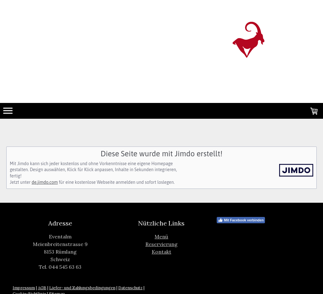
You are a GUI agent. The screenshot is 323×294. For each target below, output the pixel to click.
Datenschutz (130, 288)
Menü (161, 236)
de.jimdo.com (45, 182)
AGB (42, 288)
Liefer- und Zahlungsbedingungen (82, 288)
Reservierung (161, 244)
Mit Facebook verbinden (241, 220)
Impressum (24, 288)
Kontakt (161, 252)
